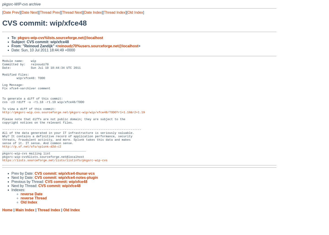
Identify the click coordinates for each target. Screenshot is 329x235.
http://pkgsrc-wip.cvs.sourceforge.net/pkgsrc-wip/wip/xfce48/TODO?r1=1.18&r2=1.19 (73, 123)
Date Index (93, 12)
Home (7, 230)
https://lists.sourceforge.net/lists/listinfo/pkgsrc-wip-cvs (54, 181)
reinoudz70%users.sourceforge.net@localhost (98, 46)
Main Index (25, 230)
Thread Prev (50, 12)
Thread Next (72, 12)
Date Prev (11, 12)
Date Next (29, 12)
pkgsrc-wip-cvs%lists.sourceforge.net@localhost (60, 38)
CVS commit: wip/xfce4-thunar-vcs (64, 194)
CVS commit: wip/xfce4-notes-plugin (66, 198)
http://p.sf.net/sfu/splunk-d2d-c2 (31, 164)
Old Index (135, 12)
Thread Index (114, 12)
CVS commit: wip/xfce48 (66, 202)
